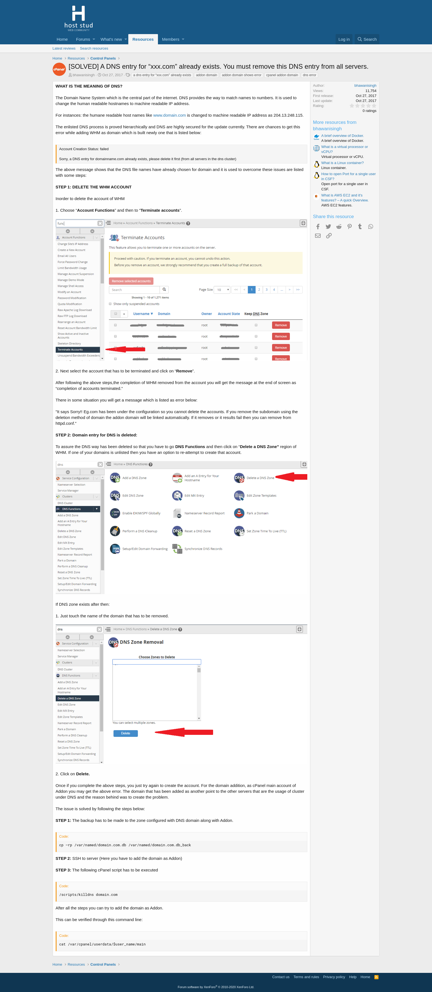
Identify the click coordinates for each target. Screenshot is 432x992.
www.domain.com (169, 115)
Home (62, 39)
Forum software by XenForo (216, 987)
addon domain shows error (241, 75)
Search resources (94, 48)
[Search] (367, 39)
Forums (83, 39)
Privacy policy (334, 977)
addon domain (206, 75)
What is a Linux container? (342, 163)
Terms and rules (306, 977)
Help (353, 977)
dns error (309, 75)
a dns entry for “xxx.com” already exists (162, 75)
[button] (93, 39)
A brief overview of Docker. (342, 136)
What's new (111, 39)
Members (171, 39)
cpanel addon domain (282, 75)
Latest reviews (64, 48)
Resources (143, 39)
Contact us (280, 977)
